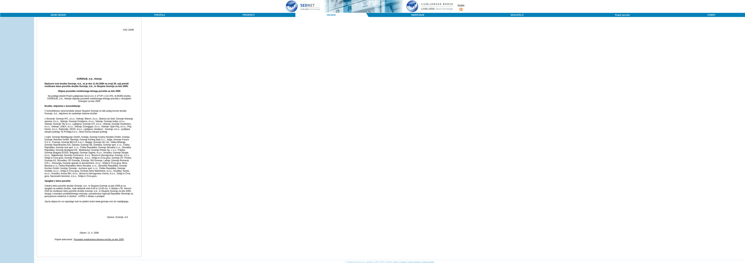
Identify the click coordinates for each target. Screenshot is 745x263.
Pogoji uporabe (622, 15)
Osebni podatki (428, 262)
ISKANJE (331, 15)
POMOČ (711, 15)
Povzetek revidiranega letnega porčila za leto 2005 (99, 239)
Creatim (403, 262)
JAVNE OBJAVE (58, 15)
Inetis (395, 262)
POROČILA (159, 15)
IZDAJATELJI (517, 15)
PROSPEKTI (249, 15)
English (461, 5)
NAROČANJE (417, 15)
